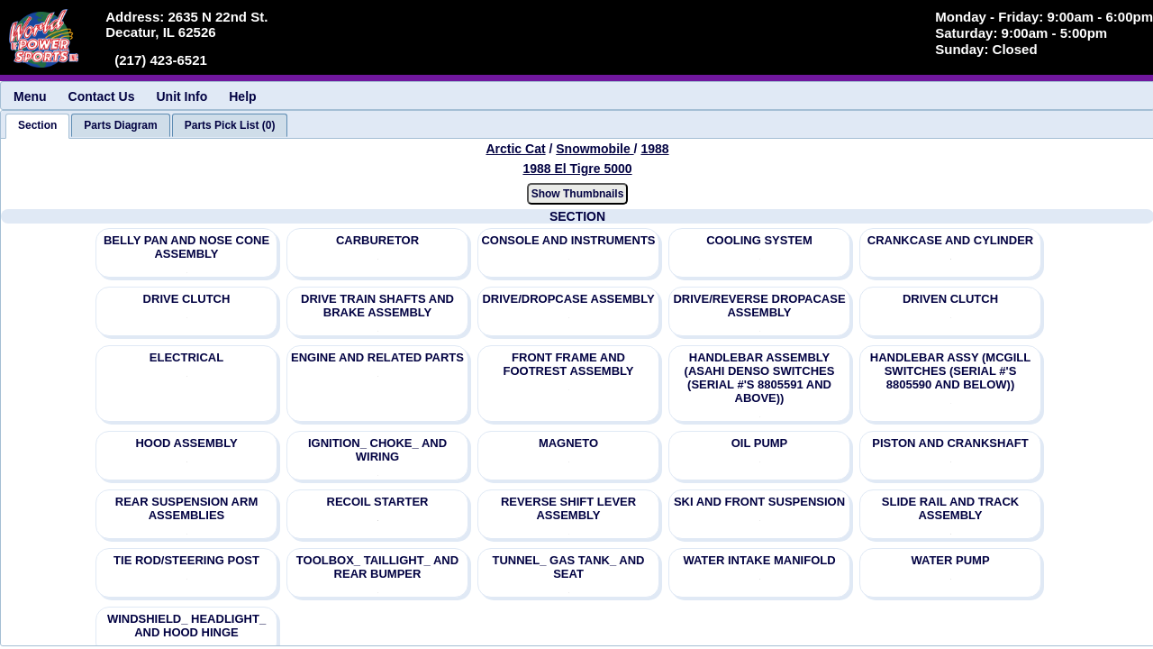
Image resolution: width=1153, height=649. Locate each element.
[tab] (37, 126)
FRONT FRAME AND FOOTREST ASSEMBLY (569, 364)
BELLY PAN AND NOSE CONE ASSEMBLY (186, 247)
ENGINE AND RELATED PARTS (377, 357)
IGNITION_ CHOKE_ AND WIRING (377, 449)
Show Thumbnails (577, 193)
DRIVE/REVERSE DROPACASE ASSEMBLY (759, 305)
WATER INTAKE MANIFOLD (759, 560)
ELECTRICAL (186, 357)
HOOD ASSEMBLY (186, 443)
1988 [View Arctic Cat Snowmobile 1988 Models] (654, 149)
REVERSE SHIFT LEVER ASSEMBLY (568, 508)
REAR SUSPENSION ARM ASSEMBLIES (186, 508)
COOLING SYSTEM (759, 240)
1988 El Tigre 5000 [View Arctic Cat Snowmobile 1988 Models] (576, 168)
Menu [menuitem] (30, 96)
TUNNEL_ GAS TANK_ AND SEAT (568, 566)
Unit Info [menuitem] (181, 96)
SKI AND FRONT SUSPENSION (759, 501)
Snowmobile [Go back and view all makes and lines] (594, 149)
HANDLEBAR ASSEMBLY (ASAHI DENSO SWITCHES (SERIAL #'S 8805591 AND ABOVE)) (760, 378)
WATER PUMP (950, 560)
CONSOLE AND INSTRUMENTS (568, 240)
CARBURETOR (377, 240)
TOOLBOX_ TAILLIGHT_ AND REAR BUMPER (377, 566)
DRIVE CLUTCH (187, 299)
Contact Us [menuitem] (101, 96)
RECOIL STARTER (378, 501)
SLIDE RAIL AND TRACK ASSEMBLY (950, 508)
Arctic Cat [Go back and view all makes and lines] (515, 149)
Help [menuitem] (242, 96)
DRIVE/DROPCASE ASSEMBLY (568, 299)
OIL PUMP (759, 443)
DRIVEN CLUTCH (950, 299)
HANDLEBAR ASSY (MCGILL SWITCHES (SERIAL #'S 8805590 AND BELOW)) (950, 371)
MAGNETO (568, 443)
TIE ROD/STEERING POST (186, 560)
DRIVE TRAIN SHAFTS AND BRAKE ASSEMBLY (377, 305)
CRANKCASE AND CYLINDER (950, 240)
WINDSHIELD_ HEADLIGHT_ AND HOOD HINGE (186, 625)
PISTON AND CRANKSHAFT (950, 443)
